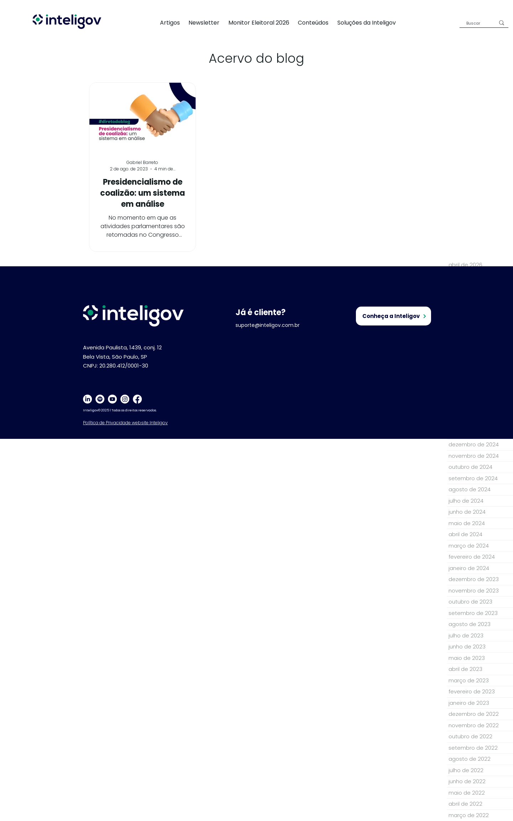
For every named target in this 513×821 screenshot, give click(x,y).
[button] (370, 22)
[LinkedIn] (87, 399)
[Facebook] (137, 399)
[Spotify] (99, 399)
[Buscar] (475, 23)
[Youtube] (112, 399)
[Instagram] (124, 399)
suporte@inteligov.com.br (267, 325)
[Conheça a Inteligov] (393, 316)
